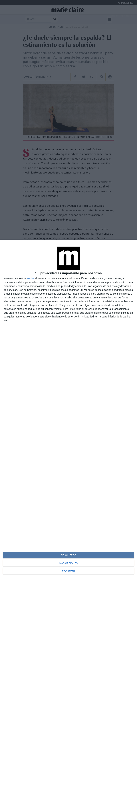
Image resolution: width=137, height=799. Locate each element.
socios (30, 278)
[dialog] (68, 519)
